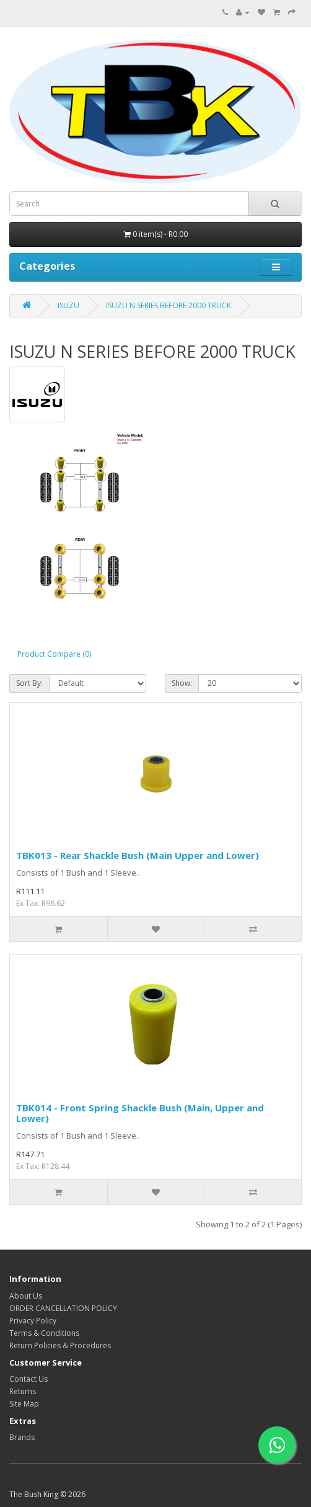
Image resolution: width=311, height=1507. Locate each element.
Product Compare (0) (54, 654)
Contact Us (28, 1379)
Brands (22, 1437)
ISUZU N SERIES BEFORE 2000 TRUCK (168, 305)
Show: (182, 683)
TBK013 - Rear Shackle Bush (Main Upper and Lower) (137, 855)
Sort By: (29, 683)
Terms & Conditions (44, 1333)
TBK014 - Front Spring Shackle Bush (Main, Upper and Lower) (140, 1112)
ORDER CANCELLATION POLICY (63, 1308)
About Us (25, 1296)
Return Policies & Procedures (60, 1345)
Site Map (24, 1403)
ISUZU (68, 305)
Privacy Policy (32, 1320)
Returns (22, 1391)
